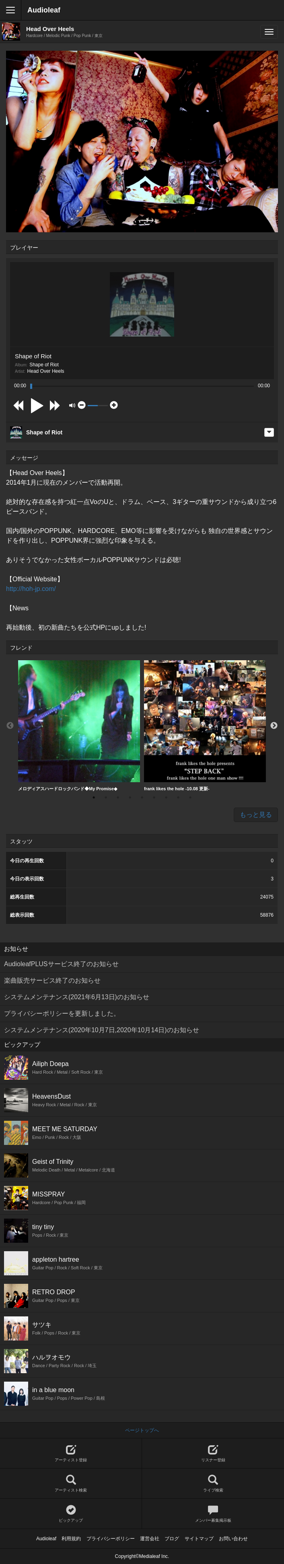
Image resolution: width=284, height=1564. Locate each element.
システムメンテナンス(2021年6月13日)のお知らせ (76, 997)
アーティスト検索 (71, 1483)
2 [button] (106, 797)
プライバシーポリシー (110, 1538)
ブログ (172, 1538)
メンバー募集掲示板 (213, 1514)
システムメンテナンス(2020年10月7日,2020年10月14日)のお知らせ (101, 1030)
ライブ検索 (213, 1483)
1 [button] (94, 797)
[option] (79, 725)
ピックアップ (71, 1514)
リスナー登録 (213, 1453)
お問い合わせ (233, 1538)
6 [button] (154, 797)
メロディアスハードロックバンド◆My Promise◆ (79, 725)
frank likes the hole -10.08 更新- (205, 725)
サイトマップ (199, 1538)
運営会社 (149, 1538)
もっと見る (256, 814)
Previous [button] (10, 726)
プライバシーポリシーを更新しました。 (62, 1013)
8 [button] (178, 797)
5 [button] (142, 797)
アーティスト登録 (71, 1453)
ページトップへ (142, 1430)
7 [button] (166, 797)
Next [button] (274, 726)
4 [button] (130, 797)
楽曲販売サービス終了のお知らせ (52, 980)
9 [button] (190, 797)
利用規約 (71, 1538)
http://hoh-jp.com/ (31, 588)
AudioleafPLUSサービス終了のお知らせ (61, 964)
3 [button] (118, 797)
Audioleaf (43, 10)
